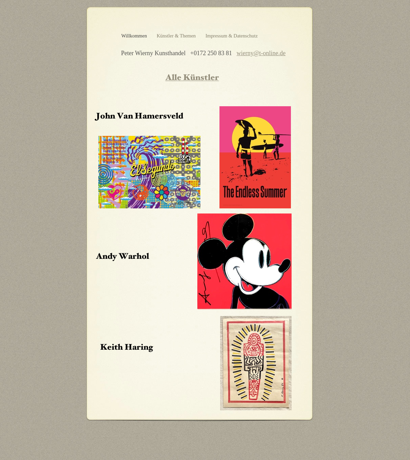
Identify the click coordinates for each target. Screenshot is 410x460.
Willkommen (134, 35)
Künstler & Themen (177, 35)
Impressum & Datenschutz (232, 35)
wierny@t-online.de (260, 53)
